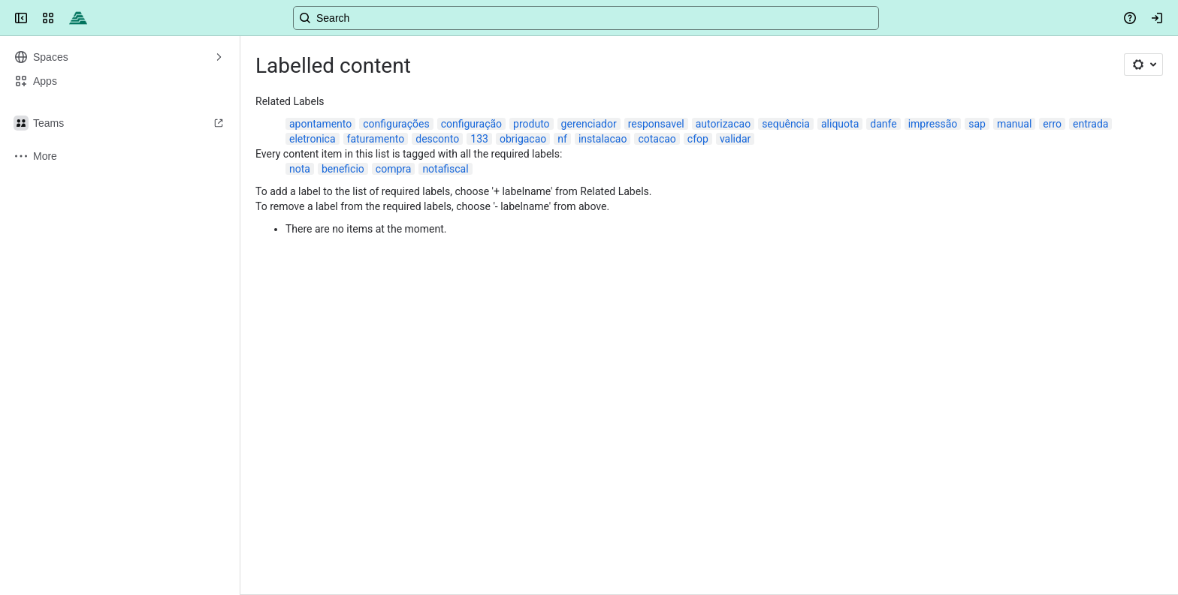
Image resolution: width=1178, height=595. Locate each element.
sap (977, 124)
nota (299, 169)
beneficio (343, 169)
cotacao (656, 139)
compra (394, 169)
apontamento (320, 124)
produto (531, 124)
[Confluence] (78, 18)
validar (735, 139)
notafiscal (445, 169)
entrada (1090, 124)
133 (479, 139)
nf (562, 139)
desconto (437, 139)
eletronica (312, 139)
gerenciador (589, 124)
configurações (396, 124)
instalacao (602, 139)
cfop (697, 139)
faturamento (376, 139)
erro (1052, 124)
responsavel (656, 124)
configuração (471, 124)
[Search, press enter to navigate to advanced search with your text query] (586, 18)
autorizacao (723, 124)
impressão (933, 124)
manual (1014, 124)
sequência (786, 124)
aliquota (840, 124)
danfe (883, 124)
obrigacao (523, 139)
